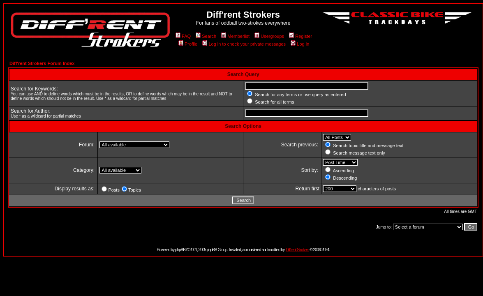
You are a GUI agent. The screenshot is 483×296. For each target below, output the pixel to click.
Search (206, 36)
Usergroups (269, 36)
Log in (300, 44)
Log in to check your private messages (244, 44)
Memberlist (235, 36)
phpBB (180, 249)
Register (300, 36)
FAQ (183, 36)
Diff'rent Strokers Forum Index (41, 63)
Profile (187, 44)
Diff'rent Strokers (297, 249)
